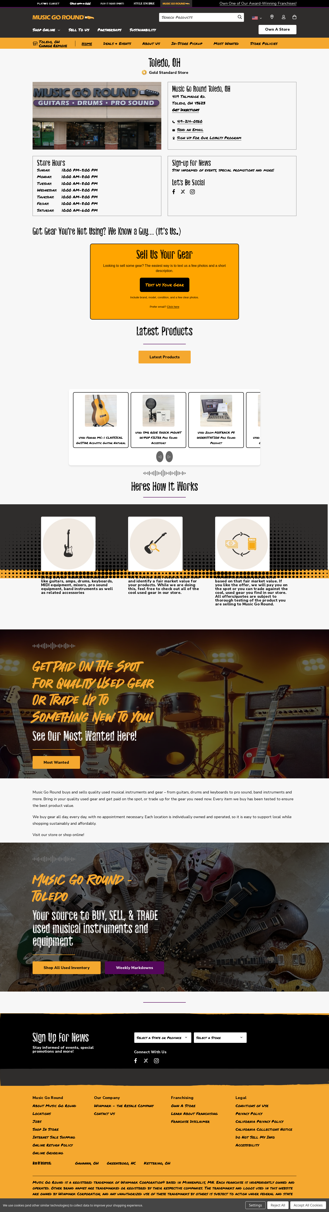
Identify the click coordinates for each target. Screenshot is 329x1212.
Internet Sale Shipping (54, 1137)
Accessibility (247, 1145)
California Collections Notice (264, 1129)
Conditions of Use (252, 1105)
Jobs (37, 1121)
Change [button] (45, 45)
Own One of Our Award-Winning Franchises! (258, 3)
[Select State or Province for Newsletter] (163, 1037)
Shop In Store (46, 1129)
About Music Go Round (54, 1105)
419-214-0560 (189, 121)
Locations (42, 1113)
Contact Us (104, 1113)
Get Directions (185, 110)
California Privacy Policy (259, 1121)
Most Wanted (56, 762)
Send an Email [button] (190, 129)
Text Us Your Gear (164, 285)
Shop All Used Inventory (67, 967)
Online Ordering (48, 1153)
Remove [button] (60, 45)
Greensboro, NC (121, 1163)
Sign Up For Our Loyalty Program (209, 137)
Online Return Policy (53, 1145)
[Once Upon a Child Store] (80, 3)
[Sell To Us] (78, 29)
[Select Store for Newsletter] (220, 1037)
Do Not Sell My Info (255, 1137)
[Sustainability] (142, 29)
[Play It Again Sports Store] (112, 3)
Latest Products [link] (165, 357)
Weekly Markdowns (134, 967)
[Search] (239, 17)
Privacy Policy (249, 1113)
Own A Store (277, 29)
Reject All (278, 1205)
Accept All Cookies (308, 1205)
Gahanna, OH (87, 1163)
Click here (173, 306)
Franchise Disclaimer (190, 1121)
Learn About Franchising (194, 1113)
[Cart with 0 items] (294, 17)
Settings (255, 1205)
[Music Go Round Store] (176, 3)
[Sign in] (283, 17)
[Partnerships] (109, 29)
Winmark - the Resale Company (123, 1105)
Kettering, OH (157, 1163)
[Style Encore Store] (144, 3)
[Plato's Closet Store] (48, 3)
